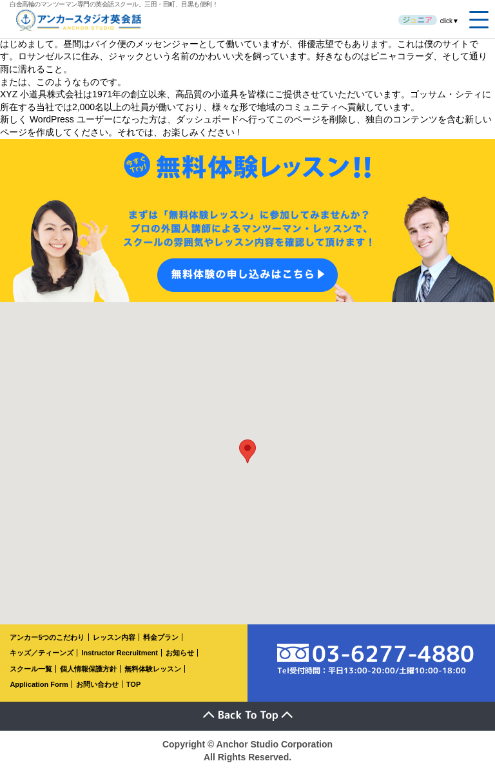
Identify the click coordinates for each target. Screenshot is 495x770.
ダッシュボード (207, 119)
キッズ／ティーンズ (41, 653)
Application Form (39, 684)
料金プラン (161, 637)
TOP (133, 684)
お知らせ (180, 653)
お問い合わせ (97, 684)
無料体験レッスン (152, 669)
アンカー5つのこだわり (47, 637)
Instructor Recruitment (119, 653)
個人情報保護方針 (88, 669)
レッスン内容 (114, 637)
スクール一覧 (31, 669)
